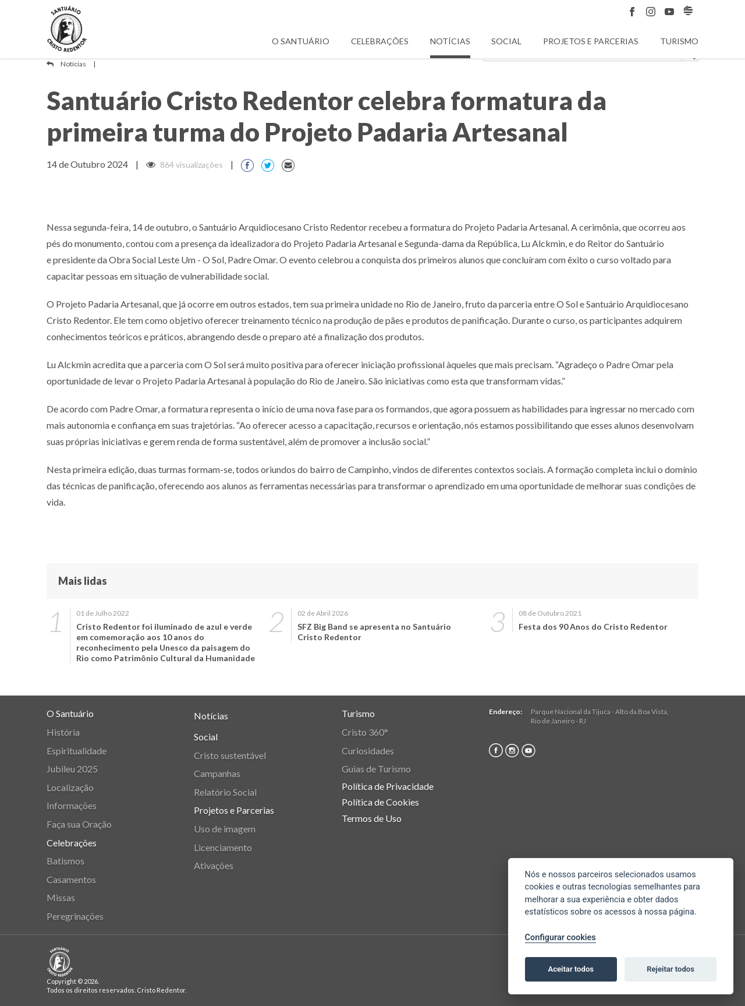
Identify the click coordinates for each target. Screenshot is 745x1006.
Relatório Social (225, 791)
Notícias (450, 41)
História (63, 731)
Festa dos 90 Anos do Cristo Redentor (593, 626)
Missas (61, 897)
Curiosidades (368, 750)
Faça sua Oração (79, 823)
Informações (72, 805)
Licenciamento (223, 847)
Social (506, 41)
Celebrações (380, 41)
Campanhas (217, 773)
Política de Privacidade (388, 786)
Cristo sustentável (230, 755)
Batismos (65, 860)
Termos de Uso (372, 818)
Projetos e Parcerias (590, 41)
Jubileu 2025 (72, 768)
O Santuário (300, 41)
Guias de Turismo (376, 768)
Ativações (213, 865)
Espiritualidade (77, 750)
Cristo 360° (365, 731)
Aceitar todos (571, 969)
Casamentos (71, 879)
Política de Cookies (380, 801)
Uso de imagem (225, 828)
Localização (70, 787)
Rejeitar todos (670, 969)
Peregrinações (75, 916)
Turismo (679, 41)
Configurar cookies (560, 938)
